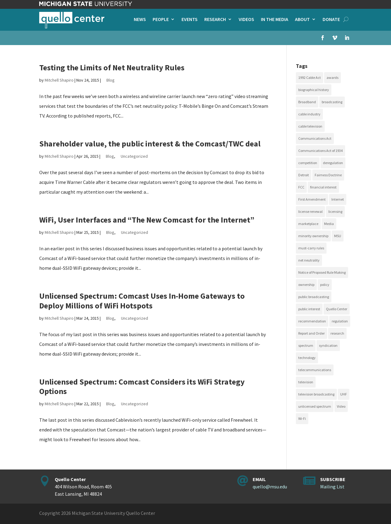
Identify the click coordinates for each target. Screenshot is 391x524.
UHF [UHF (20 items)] (343, 394)
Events (190, 19)
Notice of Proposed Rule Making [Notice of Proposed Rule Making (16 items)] (322, 272)
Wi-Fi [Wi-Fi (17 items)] (302, 418)
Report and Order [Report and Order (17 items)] (311, 333)
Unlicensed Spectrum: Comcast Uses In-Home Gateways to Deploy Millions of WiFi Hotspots (142, 300)
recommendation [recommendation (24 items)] (312, 321)
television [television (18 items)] (305, 382)
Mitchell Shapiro (59, 80)
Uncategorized (134, 156)
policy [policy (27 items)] (324, 284)
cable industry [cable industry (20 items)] (309, 114)
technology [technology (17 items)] (307, 357)
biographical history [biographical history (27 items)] (313, 89)
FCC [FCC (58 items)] (301, 187)
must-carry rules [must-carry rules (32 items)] (311, 248)
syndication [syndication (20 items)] (328, 345)
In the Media (274, 19)
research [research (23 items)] (337, 333)
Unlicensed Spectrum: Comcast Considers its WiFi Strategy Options (142, 386)
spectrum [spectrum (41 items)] (305, 345)
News (140, 19)
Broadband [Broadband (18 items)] (307, 102)
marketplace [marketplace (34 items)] (308, 223)
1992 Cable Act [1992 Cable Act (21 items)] (309, 77)
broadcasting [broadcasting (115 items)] (332, 102)
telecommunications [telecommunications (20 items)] (314, 370)
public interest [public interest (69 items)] (309, 309)
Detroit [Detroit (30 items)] (303, 175)
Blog (110, 80)
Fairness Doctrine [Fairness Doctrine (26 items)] (328, 175)
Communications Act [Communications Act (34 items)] (314, 138)
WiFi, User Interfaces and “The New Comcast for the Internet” (146, 220)
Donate (331, 19)
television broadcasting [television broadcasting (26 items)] (316, 394)
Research (215, 19)
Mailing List (332, 487)
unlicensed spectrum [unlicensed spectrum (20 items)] (314, 406)
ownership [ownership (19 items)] (306, 284)
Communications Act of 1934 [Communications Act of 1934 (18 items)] (320, 150)
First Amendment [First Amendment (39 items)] (312, 199)
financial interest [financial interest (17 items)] (323, 187)
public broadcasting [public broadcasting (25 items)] (313, 296)
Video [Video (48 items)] (341, 406)
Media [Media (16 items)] (329, 223)
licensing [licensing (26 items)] (335, 211)
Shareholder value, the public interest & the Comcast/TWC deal (150, 144)
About (302, 19)
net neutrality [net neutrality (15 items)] (309, 260)
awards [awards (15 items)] (332, 77)
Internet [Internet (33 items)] (337, 199)
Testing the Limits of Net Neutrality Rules (112, 67)
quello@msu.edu (270, 487)
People (161, 19)
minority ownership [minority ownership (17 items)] (313, 236)
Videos (246, 19)
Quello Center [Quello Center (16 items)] (336, 309)
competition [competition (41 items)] (307, 162)
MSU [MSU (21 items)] (337, 236)
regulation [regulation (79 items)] (340, 321)
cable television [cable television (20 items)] (310, 126)
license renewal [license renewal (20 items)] (310, 211)
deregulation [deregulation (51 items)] (333, 162)
